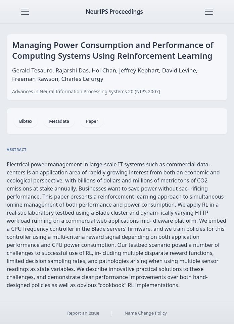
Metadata (59, 121)
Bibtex (25, 121)
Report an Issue (83, 313)
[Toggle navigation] (25, 11)
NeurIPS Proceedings (114, 11)
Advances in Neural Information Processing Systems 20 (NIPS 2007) (86, 91)
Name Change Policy (146, 313)
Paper (92, 121)
